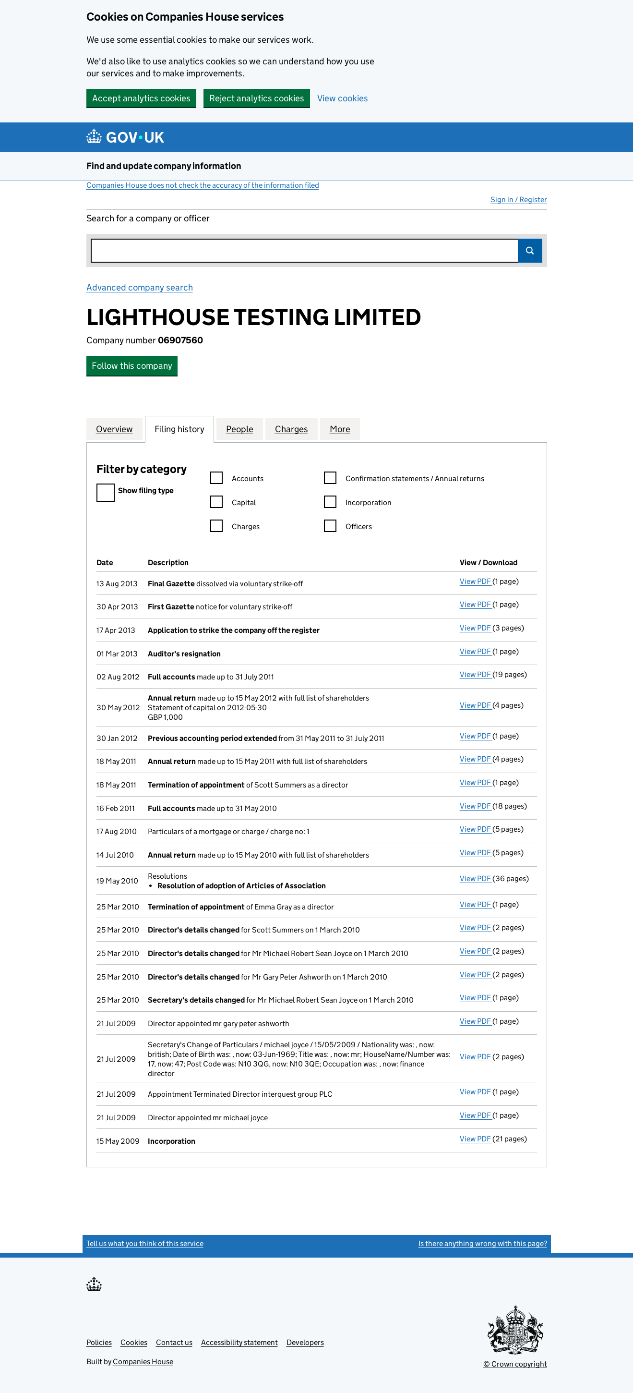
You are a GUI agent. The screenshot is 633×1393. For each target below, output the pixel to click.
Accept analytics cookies (141, 98)
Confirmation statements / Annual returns (404, 480)
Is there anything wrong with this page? (482, 1243)
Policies (99, 1342)
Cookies (133, 1342)
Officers (348, 528)
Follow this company (132, 365)
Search (530, 251)
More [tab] (340, 429)
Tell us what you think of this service (144, 1243)
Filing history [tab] (179, 429)
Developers (305, 1342)
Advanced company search (139, 287)
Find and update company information (163, 165)
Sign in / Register (518, 199)
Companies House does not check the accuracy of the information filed (202, 185)
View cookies (342, 98)
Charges (235, 528)
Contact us (174, 1342)
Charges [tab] (291, 429)
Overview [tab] (114, 429)
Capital (233, 504)
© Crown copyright (515, 1364)
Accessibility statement (239, 1342)
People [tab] (239, 429)
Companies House (143, 1361)
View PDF (476, 581)
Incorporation (358, 504)
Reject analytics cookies (256, 98)
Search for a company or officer (148, 218)
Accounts (236, 480)
